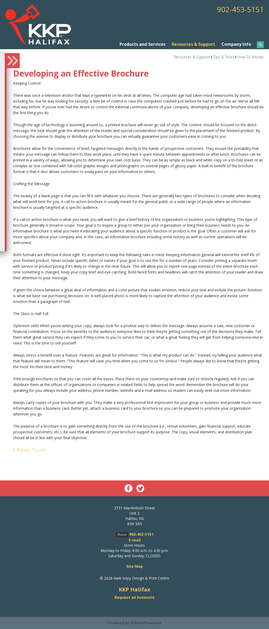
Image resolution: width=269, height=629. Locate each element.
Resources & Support (193, 44)
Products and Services (142, 44)
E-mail (135, 539)
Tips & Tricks (223, 56)
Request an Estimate (134, 597)
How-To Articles (250, 56)
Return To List (31, 450)
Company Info (236, 44)
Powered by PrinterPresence (135, 622)
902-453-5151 (240, 9)
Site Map (134, 566)
